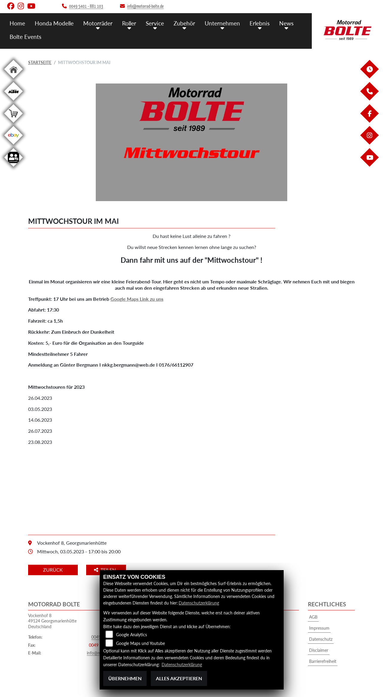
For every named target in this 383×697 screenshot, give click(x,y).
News (286, 23)
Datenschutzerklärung (199, 602)
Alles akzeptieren (179, 678)
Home (17, 23)
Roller (129, 23)
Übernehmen (125, 678)
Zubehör (184, 23)
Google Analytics (131, 634)
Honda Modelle (54, 23)
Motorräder (98, 23)
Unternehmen (222, 23)
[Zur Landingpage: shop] (13, 124)
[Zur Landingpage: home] (13, 79)
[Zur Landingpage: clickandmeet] (13, 168)
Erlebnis (260, 23)
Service (155, 23)
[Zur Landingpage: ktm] (13, 101)
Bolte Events (25, 36)
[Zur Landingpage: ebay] (13, 145)
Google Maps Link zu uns (136, 299)
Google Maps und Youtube (140, 643)
